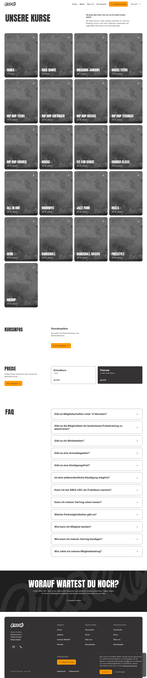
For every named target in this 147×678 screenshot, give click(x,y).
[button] (96, 414)
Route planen (16, 639)
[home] (10, 4)
